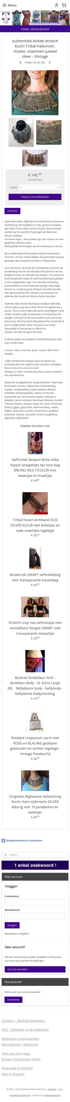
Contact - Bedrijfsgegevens (23, 1020)
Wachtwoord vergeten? (17, 933)
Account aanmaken (17, 969)
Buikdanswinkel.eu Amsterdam (21, 840)
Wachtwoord (12, 910)
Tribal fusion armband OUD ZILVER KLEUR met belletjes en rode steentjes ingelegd (35, 525)
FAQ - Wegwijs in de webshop (25, 1029)
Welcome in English (17, 1068)
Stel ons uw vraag (15, 1053)
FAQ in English (12, 1074)
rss (60, 1089)
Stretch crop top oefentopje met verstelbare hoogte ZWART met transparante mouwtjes (35, 628)
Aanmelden (13, 999)
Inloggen (12, 925)
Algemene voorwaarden (20, 1038)
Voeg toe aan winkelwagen (35, 196)
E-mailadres (12, 896)
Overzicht (12, 210)
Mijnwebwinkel (52, 1095)
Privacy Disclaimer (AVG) (20, 1059)
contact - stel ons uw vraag (35, 28)
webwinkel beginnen (20, 1095)
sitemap (52, 1089)
